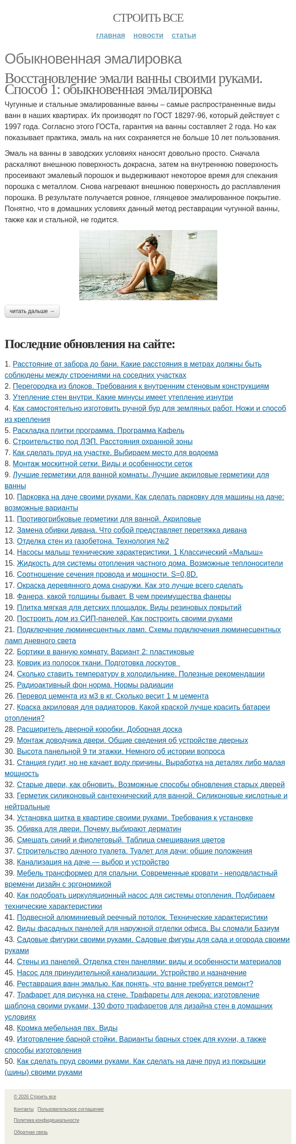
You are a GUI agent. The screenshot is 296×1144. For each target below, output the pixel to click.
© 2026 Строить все (35, 1096)
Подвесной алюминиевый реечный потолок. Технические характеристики (142, 917)
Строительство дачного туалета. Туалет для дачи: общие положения (134, 851)
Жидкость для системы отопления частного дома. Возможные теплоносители (150, 563)
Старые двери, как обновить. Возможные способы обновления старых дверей (151, 784)
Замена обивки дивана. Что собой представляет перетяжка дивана (132, 530)
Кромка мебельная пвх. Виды (67, 1028)
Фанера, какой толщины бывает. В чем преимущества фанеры (124, 596)
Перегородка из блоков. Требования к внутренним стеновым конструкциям (141, 386)
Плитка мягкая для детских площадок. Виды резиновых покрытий (129, 607)
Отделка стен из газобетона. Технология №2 (93, 541)
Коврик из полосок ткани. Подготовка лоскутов (98, 663)
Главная (110, 35)
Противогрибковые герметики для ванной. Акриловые (109, 519)
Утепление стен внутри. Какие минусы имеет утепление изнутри (123, 397)
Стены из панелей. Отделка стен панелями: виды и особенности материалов (149, 962)
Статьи (184, 35)
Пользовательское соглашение (71, 1109)
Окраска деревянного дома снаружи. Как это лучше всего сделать (130, 585)
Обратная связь (31, 1132)
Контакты (24, 1109)
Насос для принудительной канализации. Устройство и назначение (132, 973)
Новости (148, 35)
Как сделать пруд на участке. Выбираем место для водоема (115, 452)
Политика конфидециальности (46, 1120)
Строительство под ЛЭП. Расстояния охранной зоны (103, 441)
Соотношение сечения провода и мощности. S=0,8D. (107, 574)
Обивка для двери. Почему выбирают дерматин (99, 829)
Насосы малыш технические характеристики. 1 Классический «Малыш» (140, 552)
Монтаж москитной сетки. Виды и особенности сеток (102, 464)
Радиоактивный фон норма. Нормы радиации (95, 685)
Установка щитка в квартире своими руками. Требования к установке (135, 818)
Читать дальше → (32, 311)
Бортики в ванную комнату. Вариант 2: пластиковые (105, 652)
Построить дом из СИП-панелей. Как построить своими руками (125, 618)
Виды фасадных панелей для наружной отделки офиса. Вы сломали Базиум (148, 928)
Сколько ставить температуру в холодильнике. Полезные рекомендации (141, 674)
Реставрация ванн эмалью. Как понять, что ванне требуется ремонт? (135, 984)
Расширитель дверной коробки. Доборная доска (99, 729)
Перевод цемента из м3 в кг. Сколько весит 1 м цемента (113, 696)
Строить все (148, 17)
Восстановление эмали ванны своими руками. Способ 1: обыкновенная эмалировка (133, 83)
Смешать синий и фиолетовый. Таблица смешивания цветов (121, 840)
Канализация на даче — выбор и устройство (93, 862)
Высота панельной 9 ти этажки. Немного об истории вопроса (121, 751)
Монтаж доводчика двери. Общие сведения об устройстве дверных (132, 740)
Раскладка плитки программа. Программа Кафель (99, 430)
